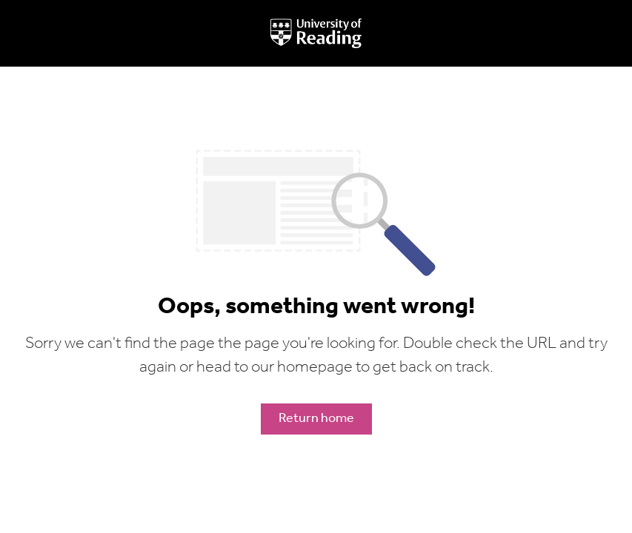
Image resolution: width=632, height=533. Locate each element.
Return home (316, 419)
